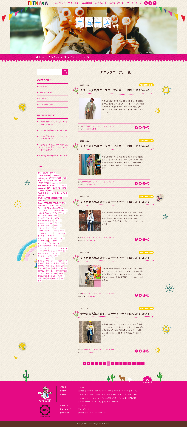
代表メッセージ (100, 391)
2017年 (45, 173)
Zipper (40, 211)
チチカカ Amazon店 (111, 402)
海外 (134, 394)
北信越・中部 (100, 394)
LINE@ (63, 185)
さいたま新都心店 (60, 211)
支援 (44, 268)
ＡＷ (62, 278)
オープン (57, 226)
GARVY (41, 180)
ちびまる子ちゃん (44, 213)
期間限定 (41, 271)
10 (129, 363)
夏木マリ (41, 266)
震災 (44, 278)
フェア (51, 248)
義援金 (40, 276)
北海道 (80, 394)
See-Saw (41, 200)
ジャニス (59, 236)
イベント (57, 221)
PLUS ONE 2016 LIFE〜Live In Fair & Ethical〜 (52, 194)
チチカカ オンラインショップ (88, 398)
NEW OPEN (56, 188)
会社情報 (81, 391)
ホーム (41, 57)
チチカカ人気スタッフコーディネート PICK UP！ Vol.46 (114, 146)
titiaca (52, 206)
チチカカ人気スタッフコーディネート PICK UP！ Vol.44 (114, 257)
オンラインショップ (45, 226)
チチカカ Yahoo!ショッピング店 (90, 402)
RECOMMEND (91, 129)
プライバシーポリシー (98, 413)
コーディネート (58, 231)
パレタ (55, 246)
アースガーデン (43, 218)
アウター (62, 213)
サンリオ (41, 236)
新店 (60, 268)
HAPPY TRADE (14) (44, 93)
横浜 (47, 271)
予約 (66, 261)
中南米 (60, 261)
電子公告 (134, 391)
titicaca (58, 206)
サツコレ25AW (59, 233)
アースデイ (55, 218)
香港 (49, 278)
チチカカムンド (55, 241)
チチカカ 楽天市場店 (109, 398)
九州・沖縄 (127, 394)
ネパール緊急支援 (44, 246)
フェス (40, 251)
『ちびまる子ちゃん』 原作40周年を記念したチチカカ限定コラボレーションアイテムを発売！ (53, 147)
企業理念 (90, 391)
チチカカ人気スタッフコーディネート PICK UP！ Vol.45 (114, 201)
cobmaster (55, 175)
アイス (55, 213)
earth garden (42, 178)
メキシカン (61, 251)
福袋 (47, 273)
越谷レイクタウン (57, 276)
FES (64, 178)
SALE (40, 198)
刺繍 (47, 263)
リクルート (82, 405)
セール (53, 238)
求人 (52, 271)
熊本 (57, 271)
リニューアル (53, 256)
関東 (92, 394)
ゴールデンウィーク (45, 233)
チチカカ (60, 238)
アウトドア (42, 216)
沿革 (110, 391)
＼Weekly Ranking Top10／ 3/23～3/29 (53, 130)
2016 (39, 173)
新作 (49, 268)
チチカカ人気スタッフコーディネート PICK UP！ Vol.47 (114, 90)
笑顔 (55, 273)
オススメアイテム (52, 223)
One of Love (42, 190)
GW (60, 180)
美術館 (61, 273)
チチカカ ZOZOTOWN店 (127, 398)
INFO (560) (41, 98)
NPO (64, 188)
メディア (56, 253)
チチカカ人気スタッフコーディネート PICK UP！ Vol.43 (114, 313)
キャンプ (49, 228)
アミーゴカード (83, 409)
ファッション (43, 248)
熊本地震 (63, 271)
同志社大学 (55, 263)
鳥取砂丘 (55, 278)
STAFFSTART (43, 206)
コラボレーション (44, 231)
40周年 (52, 173)
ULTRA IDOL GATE (52, 208)
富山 (52, 266)
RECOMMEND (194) (45, 104)
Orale (50, 190)
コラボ (56, 228)
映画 (65, 268)
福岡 (42, 273)
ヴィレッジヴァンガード (47, 261)
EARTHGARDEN (55, 178)
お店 (45, 211)
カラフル (41, 228)
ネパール (56, 243)
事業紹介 (117, 391)
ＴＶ (39, 281)
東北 (86, 394)
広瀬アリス (60, 266)
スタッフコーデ (43, 238)
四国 (119, 394)
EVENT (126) (42, 87)
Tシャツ (41, 208)
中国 (114, 394)
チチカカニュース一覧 (57, 57)
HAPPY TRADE (43, 183)
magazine (41, 188)
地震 (62, 263)
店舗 (39, 268)
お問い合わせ (83, 413)
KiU (58, 185)
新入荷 (54, 268)
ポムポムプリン (50, 251)
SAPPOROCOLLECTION (52, 198)
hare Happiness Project (46, 185)
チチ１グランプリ (44, 243)
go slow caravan (51, 180)
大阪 (47, 266)
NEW (48, 188)
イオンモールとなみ (45, 221)
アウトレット (53, 216)
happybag (54, 183)
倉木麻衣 (41, 263)
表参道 (46, 276)
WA (62, 208)
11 (134, 363)
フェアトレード (62, 248)
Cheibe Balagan (44, 175)
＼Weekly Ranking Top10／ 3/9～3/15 (53, 156)
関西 (108, 394)
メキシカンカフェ (44, 253)
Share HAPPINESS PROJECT (49, 203)
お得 (50, 211)
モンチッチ (42, 256)
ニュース (125, 391)
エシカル (41, 223)
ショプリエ (50, 236)
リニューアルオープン (46, 258)
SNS (63, 203)
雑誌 (39, 278)
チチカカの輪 (43, 241)
